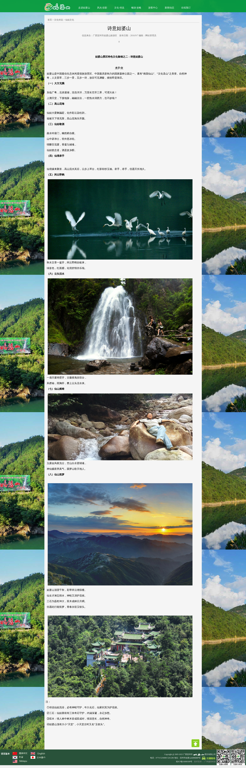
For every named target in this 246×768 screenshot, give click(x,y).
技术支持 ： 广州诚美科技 (205, 761)
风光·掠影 (102, 7)
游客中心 (153, 7)
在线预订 (186, 7)
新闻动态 (169, 7)
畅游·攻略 (136, 7)
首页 (50, 20)
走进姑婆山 (84, 7)
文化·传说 (119, 7)
